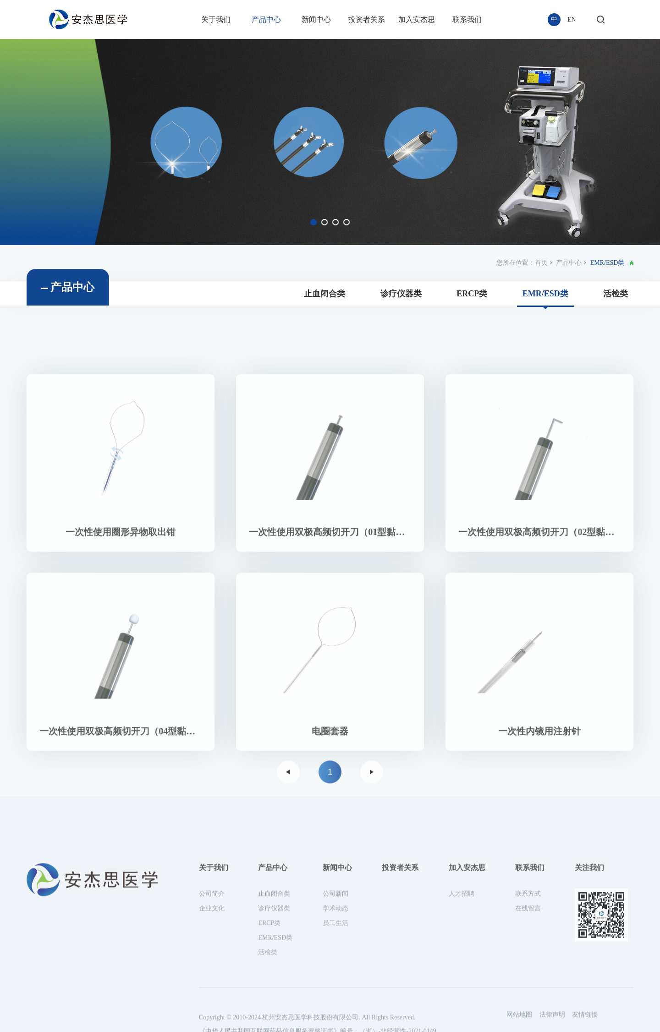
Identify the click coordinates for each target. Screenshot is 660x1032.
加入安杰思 (416, 19)
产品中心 (266, 19)
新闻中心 (316, 19)
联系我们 (467, 19)
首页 (541, 267)
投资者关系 (366, 19)
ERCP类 (471, 298)
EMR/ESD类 (545, 298)
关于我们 (216, 19)
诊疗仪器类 (401, 298)
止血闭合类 (324, 298)
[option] (330, 142)
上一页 (288, 819)
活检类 (615, 298)
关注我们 (589, 1012)
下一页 (371, 819)
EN (571, 19)
